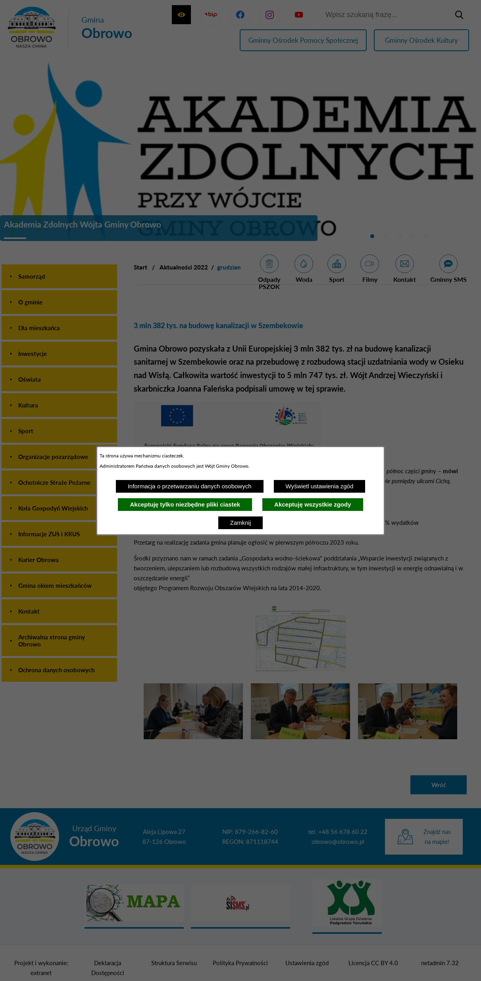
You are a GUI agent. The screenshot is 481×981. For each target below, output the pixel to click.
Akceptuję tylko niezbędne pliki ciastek (185, 504)
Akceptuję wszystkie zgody (312, 504)
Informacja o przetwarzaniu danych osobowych (190, 486)
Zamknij (240, 522)
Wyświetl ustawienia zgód (320, 486)
